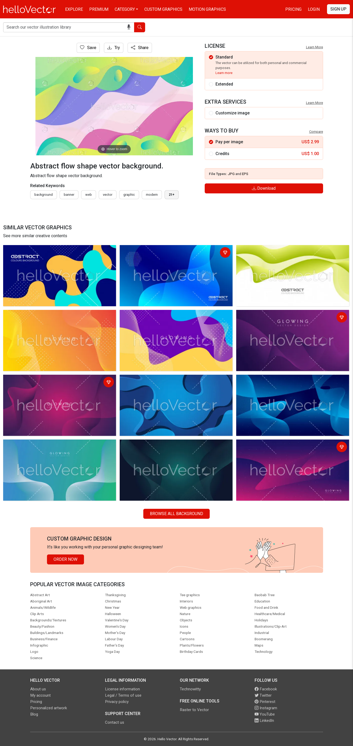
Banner (69, 195)
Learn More (314, 47)
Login (314, 9)
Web (88, 195)
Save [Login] (88, 47)
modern (152, 195)
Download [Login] (264, 188)
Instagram (266, 708)
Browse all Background (176, 513)
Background (43, 195)
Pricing (293, 9)
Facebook (266, 689)
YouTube (265, 714)
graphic (129, 195)
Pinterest (265, 701)
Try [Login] (113, 47)
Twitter (263, 695)
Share (140, 47)
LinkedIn (264, 720)
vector (107, 195)
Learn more (224, 73)
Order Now (65, 559)
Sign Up (338, 9)
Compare (316, 132)
